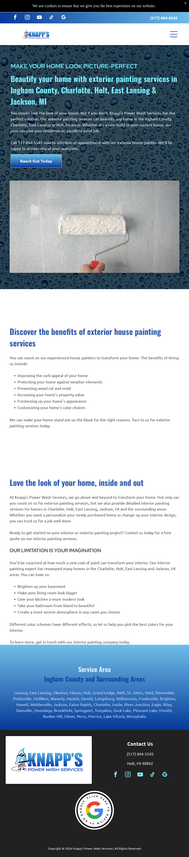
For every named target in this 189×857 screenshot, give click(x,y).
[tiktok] (51, 5)
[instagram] (27, 5)
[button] (173, 22)
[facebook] (15, 5)
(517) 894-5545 (163, 5)
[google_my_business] (63, 5)
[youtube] (39, 5)
